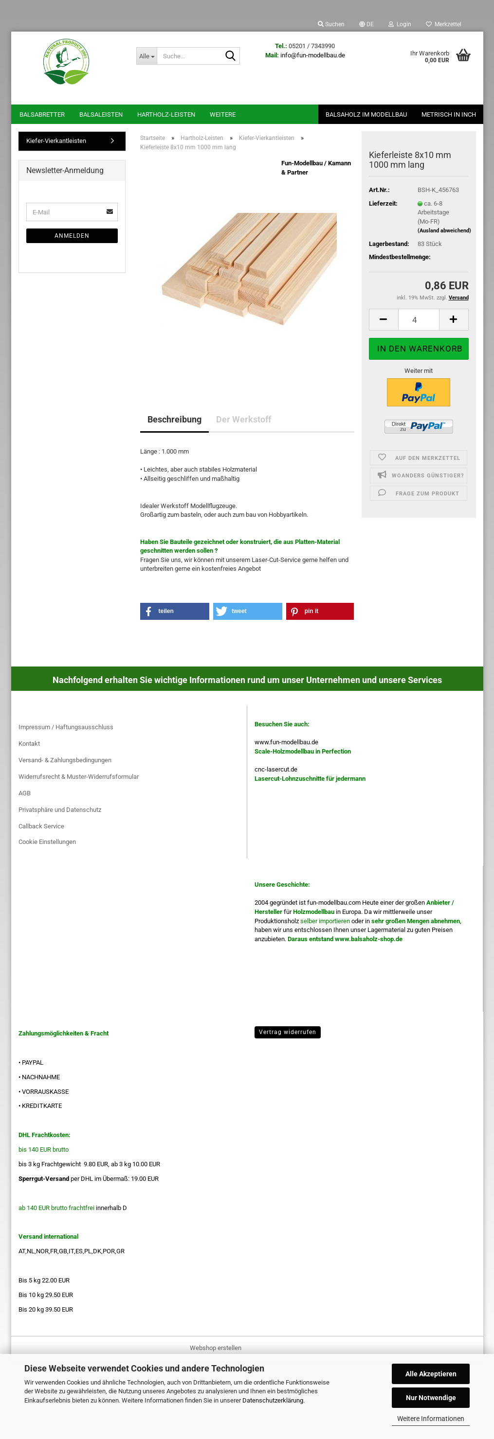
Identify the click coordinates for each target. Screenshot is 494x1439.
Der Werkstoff (243, 419)
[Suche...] (146, 56)
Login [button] (399, 24)
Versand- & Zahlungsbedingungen (64, 760)
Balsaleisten (101, 114)
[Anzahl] (418, 320)
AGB (24, 793)
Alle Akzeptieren (431, 1374)
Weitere (223, 114)
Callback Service (41, 826)
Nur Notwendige (431, 1398)
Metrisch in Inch (448, 114)
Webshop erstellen (215, 1347)
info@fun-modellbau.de (312, 55)
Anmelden (72, 235)
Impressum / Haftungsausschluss (65, 727)
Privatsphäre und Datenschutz (59, 809)
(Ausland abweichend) (444, 231)
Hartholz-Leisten (166, 114)
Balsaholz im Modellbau (366, 114)
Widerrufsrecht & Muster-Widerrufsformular (78, 776)
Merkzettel (443, 24)
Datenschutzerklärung (272, 1400)
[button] (366, 24)
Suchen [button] (331, 24)
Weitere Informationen (430, 1418)
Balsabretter (42, 114)
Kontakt (29, 743)
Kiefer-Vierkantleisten (56, 140)
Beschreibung (174, 419)
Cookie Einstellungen (47, 841)
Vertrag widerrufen (287, 1032)
